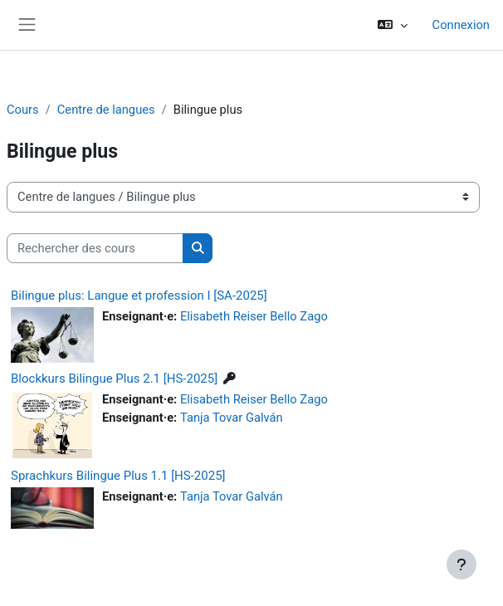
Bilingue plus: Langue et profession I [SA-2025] (139, 295)
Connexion (461, 24)
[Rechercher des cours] (95, 248)
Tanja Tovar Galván (231, 417)
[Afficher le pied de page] (461, 564)
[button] (392, 25)
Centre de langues (106, 109)
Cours (23, 109)
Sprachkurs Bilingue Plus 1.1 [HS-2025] (118, 475)
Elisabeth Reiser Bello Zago (254, 316)
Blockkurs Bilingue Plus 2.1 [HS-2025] (114, 378)
